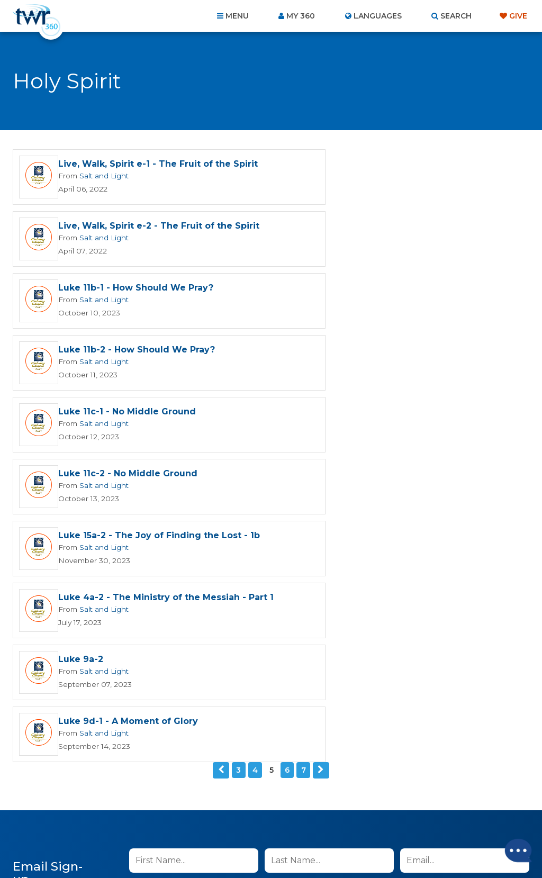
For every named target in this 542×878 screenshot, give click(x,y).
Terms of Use (391, 639)
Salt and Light (102, 182)
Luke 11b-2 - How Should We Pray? (398, 229)
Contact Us (181, 821)
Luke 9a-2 (80, 419)
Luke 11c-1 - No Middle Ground (127, 291)
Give (518, 16)
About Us (124, 821)
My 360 (300, 16)
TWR (277, 846)
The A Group (348, 846)
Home (78, 821)
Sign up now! (165, 610)
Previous (221, 468)
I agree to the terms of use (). (217, 586)
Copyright (390, 821)
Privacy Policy (338, 639)
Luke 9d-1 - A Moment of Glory (389, 419)
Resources (451, 821)
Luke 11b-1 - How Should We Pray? (135, 229)
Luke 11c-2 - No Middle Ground (389, 291)
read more (278, 586)
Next (321, 468)
